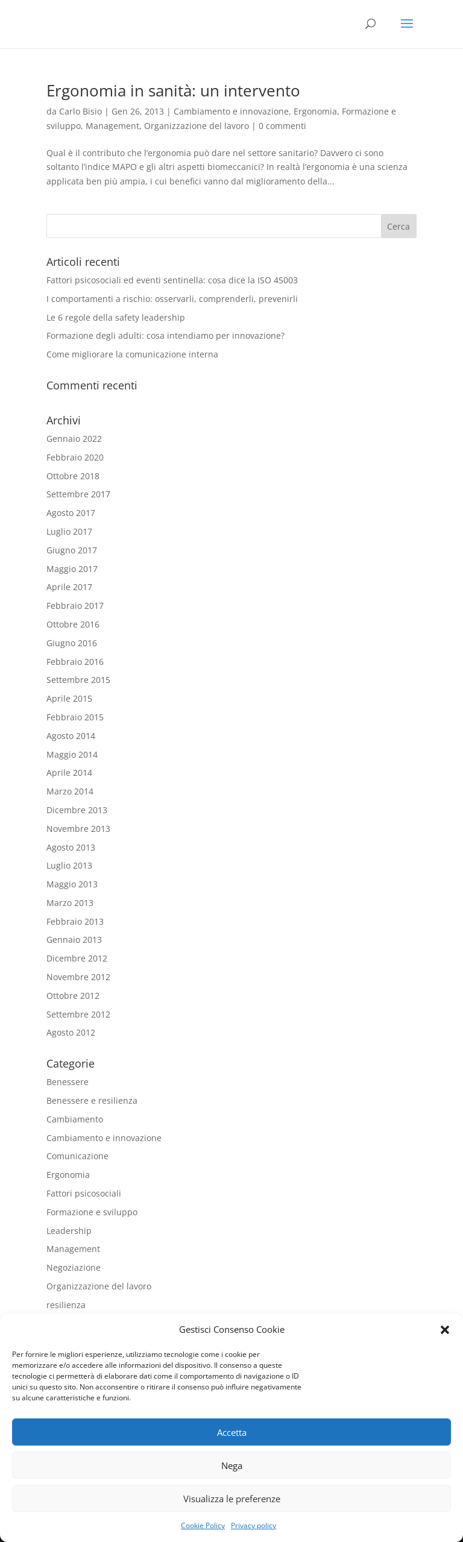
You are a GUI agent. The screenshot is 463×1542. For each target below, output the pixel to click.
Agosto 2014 (70, 735)
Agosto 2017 (70, 512)
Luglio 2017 (69, 531)
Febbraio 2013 (75, 921)
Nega (231, 1465)
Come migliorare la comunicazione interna (132, 354)
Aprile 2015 (69, 698)
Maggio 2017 (72, 568)
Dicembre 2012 (76, 958)
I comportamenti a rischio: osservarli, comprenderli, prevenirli (172, 298)
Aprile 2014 (69, 772)
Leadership (69, 1230)
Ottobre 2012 (72, 995)
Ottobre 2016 (72, 624)
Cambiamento (74, 1119)
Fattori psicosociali (83, 1193)
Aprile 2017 (69, 587)
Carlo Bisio (80, 111)
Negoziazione (73, 1267)
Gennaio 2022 (74, 438)
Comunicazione (77, 1156)
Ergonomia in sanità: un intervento (173, 90)
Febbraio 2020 (75, 457)
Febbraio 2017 (75, 605)
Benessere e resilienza (91, 1100)
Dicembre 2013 (76, 810)
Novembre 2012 (78, 977)
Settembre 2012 (78, 1014)
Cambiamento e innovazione (231, 111)
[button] (445, 1330)
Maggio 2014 (72, 754)
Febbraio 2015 (75, 717)
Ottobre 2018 (72, 476)
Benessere (67, 1081)
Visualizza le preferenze (231, 1499)
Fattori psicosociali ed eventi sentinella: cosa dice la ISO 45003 (172, 280)
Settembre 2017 (78, 494)
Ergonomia (315, 111)
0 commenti (282, 125)
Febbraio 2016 (75, 661)
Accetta (232, 1432)
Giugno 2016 (71, 643)
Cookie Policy (203, 1525)
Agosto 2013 (70, 847)
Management (112, 125)
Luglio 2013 (69, 865)
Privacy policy (253, 1525)
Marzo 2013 (69, 902)
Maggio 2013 (72, 884)
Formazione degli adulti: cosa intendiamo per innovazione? (165, 335)
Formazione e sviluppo (91, 1212)
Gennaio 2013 (74, 939)
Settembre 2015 (78, 679)
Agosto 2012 (70, 1032)
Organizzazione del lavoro (196, 125)
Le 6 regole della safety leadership (115, 317)
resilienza (66, 1305)
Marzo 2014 (69, 791)
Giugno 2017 (71, 550)
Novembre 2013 (78, 828)
